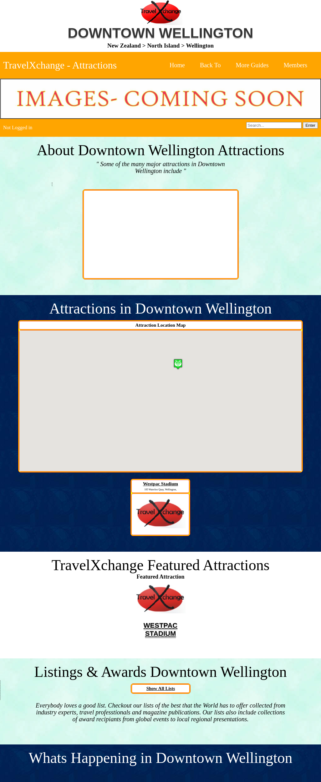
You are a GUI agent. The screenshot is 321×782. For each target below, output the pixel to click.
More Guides (252, 65)
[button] (178, 364)
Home (177, 65)
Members (295, 65)
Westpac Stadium (160, 483)
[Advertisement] (160, 234)
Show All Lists (160, 688)
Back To (210, 65)
